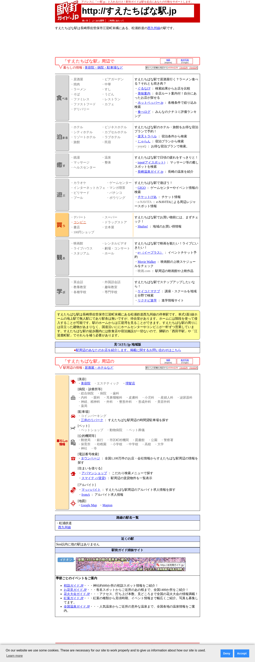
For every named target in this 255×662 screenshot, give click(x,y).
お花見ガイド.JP (75, 589)
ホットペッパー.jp (150, 102)
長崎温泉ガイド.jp (150, 171)
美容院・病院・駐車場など (104, 67)
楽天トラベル (147, 136)
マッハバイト (91, 489)
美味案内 (144, 93)
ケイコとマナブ (149, 291)
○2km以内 (183, 68)
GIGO (142, 187)
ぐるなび (144, 88)
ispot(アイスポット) (151, 162)
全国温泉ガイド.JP (77, 606)
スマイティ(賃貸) (93, 478)
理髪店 (130, 383)
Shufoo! (143, 226)
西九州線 (153, 28)
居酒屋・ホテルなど (99, 367)
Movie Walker (147, 261)
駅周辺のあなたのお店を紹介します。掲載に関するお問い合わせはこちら (128, 350)
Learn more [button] (14, 655)
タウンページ (90, 458)
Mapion (107, 505)
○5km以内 (193, 68)
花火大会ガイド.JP (77, 594)
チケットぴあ (147, 197)
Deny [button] (226, 653)
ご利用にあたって (116, 21)
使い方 (85, 21)
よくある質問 (98, 21)
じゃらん (144, 141)
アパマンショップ (94, 473)
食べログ (144, 111)
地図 (168, 60)
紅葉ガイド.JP (73, 598)
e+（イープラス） (150, 252)
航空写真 (185, 60)
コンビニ (80, 222)
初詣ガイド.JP (73, 585)
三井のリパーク (92, 420)
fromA (85, 494)
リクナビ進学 (147, 300)
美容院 (85, 383)
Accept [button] (242, 653)
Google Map (89, 505)
